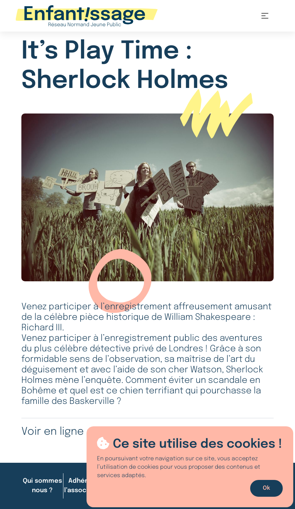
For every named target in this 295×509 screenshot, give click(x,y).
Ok (266, 488)
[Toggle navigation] (265, 16)
